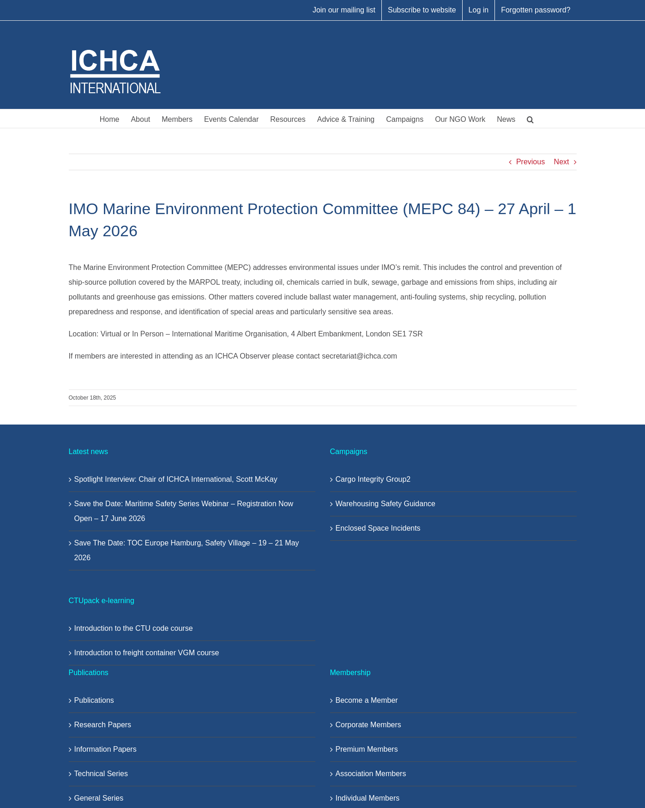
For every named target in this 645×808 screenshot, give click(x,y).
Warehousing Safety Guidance (385, 504)
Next (561, 162)
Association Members (371, 774)
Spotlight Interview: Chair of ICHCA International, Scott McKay (175, 479)
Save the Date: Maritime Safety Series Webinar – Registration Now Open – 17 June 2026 (184, 511)
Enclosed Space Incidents (378, 528)
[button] (530, 118)
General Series (99, 798)
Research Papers (103, 725)
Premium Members (367, 749)
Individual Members (368, 798)
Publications (94, 700)
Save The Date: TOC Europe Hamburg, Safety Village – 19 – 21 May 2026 (186, 550)
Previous (530, 162)
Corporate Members (368, 725)
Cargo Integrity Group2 (373, 479)
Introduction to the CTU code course (133, 628)
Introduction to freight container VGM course (146, 653)
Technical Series (101, 774)
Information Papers (105, 749)
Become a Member (367, 700)
